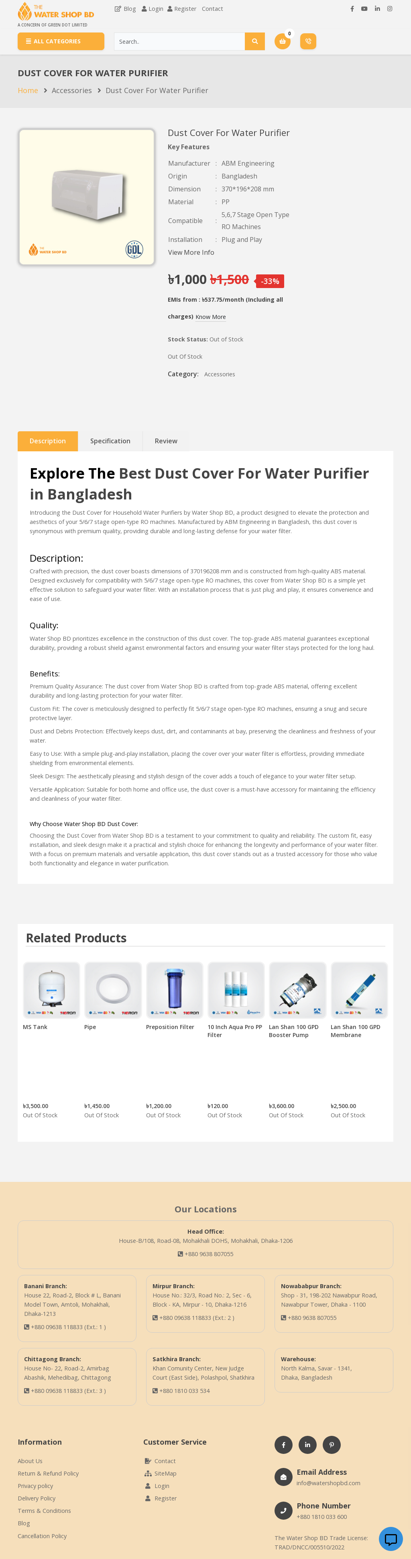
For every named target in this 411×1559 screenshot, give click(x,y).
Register (185, 8)
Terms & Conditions (44, 1510)
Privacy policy (35, 1486)
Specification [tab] (110, 440)
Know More (210, 317)
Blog (125, 8)
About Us (30, 1461)
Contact (212, 8)
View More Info (191, 252)
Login (156, 8)
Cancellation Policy (42, 1536)
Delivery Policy (36, 1498)
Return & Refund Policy (48, 1473)
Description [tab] (48, 440)
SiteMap (160, 1473)
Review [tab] (166, 440)
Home (28, 90)
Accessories (72, 90)
